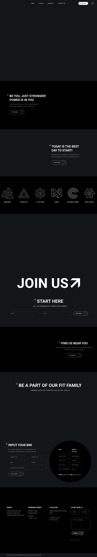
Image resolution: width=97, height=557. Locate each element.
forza (57, 202)
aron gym (23, 202)
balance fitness (73, 202)
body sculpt (89, 202)
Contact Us (38, 555)
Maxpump (7, 202)
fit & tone (40, 202)
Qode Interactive (14, 555)
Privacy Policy (32, 555)
